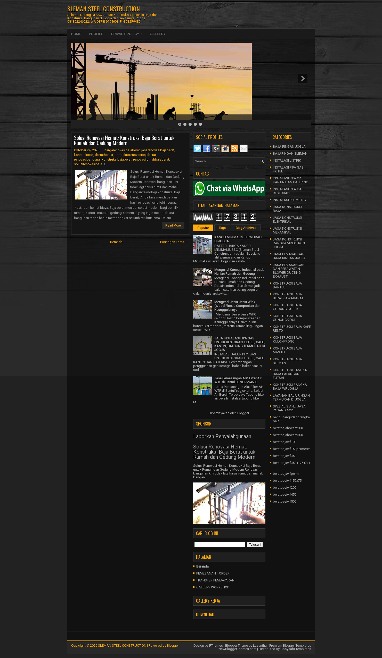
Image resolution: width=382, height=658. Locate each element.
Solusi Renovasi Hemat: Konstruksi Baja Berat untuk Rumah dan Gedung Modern (124, 140)
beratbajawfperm (286, 474)
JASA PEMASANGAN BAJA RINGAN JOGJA (289, 256)
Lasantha (260, 645)
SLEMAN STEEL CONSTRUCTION (103, 8)
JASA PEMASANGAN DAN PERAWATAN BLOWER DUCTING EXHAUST (289, 270)
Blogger (243, 413)
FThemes (216, 645)
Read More (173, 225)
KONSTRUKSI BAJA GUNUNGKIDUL (287, 318)
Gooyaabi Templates (295, 649)
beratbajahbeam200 (288, 428)
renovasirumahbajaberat (151, 159)
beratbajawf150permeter (291, 449)
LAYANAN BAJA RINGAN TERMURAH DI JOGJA (291, 397)
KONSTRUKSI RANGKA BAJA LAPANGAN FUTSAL (290, 374)
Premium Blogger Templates (290, 645)
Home (76, 34)
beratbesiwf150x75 (287, 480)
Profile (96, 34)
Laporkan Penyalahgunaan (222, 436)
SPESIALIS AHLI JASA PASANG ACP (289, 408)
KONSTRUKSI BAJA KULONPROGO (287, 339)
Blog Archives (245, 228)
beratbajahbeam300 (288, 435)
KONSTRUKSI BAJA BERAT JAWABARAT (288, 296)
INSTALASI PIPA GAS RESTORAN (288, 191)
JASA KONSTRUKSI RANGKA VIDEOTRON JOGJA (289, 243)
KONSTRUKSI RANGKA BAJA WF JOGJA (290, 386)
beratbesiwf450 (284, 494)
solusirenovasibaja (88, 164)
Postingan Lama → (174, 242)
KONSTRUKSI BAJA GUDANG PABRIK (287, 307)
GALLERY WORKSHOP (212, 587)
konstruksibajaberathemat (93, 155)
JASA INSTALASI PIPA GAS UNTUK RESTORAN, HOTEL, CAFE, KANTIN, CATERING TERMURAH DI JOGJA (239, 344)
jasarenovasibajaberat (157, 150)
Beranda (116, 242)
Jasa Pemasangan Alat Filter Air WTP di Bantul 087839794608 (237, 380)
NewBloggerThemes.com (237, 649)
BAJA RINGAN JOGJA (289, 146)
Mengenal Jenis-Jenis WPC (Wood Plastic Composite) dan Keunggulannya (237, 306)
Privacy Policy (128, 32)
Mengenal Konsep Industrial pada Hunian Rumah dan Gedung (239, 272)
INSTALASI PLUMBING (289, 200)
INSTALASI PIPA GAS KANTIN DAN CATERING (290, 180)
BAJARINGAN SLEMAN (290, 153)
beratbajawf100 (284, 442)
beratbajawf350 (284, 456)
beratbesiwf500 (284, 501)
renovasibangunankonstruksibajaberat (103, 159)
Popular (203, 228)
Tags (222, 228)
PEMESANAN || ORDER (213, 573)
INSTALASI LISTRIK (287, 160)
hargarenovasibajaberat (122, 150)
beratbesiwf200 (284, 487)
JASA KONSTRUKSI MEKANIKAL (287, 230)
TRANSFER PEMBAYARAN (215, 580)
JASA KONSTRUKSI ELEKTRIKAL (287, 219)
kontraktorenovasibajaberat (135, 155)
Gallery (158, 34)
